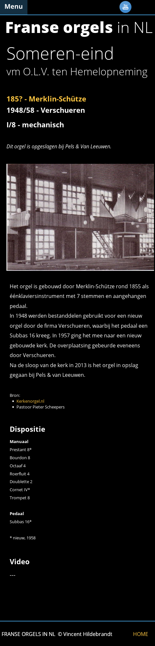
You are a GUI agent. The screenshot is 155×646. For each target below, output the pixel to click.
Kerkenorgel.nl (30, 401)
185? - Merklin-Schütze (46, 98)
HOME (140, 634)
